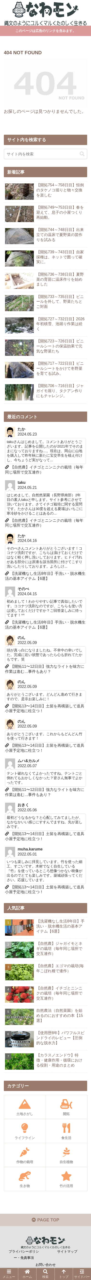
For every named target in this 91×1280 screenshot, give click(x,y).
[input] (45, 154)
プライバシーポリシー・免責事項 (24, 1254)
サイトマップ (67, 1251)
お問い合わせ (46, 1265)
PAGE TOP (45, 1220)
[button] (82, 154)
